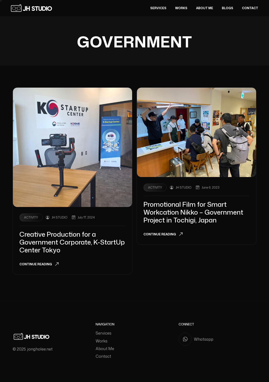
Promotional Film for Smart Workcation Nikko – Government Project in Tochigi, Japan (193, 212)
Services (158, 8)
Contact (250, 8)
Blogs (227, 8)
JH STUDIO (59, 217)
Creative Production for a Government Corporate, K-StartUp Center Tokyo (72, 242)
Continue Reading (35, 264)
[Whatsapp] (217, 339)
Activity (31, 217)
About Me (204, 8)
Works (181, 8)
